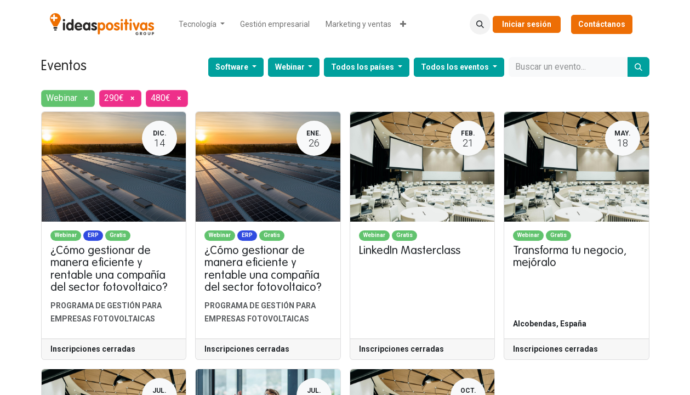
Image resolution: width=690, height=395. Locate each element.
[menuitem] (201, 24)
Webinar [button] (290, 67)
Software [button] (232, 67)
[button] (480, 24)
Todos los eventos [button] (456, 67)
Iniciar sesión (526, 24)
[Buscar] (638, 67)
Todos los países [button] (363, 67)
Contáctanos (601, 24)
